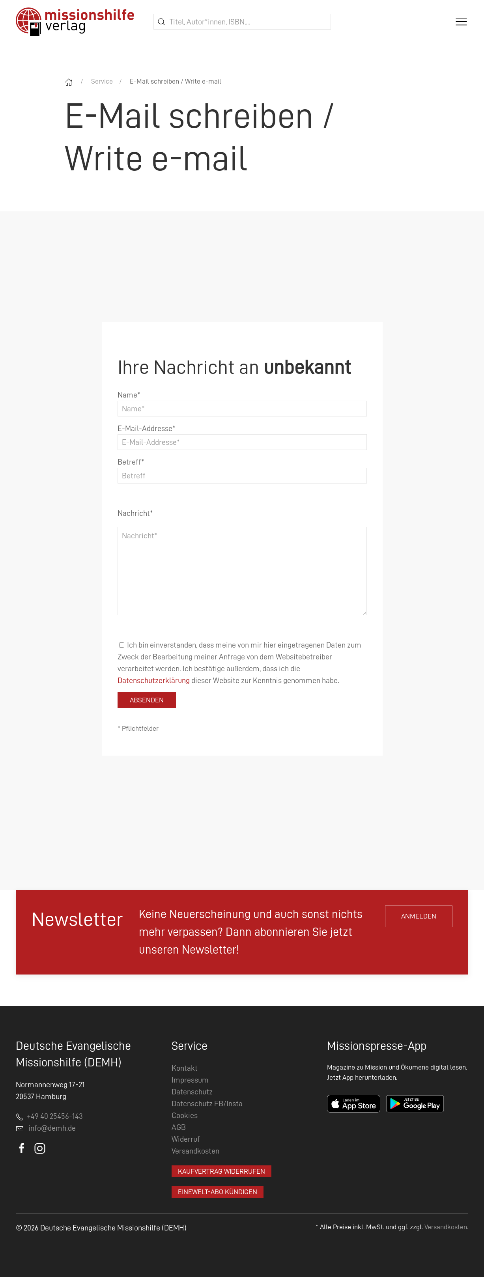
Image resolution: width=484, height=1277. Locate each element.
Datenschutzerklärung (154, 680)
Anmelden (418, 916)
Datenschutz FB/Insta (207, 1103)
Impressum (190, 1080)
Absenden (147, 700)
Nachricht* (135, 513)
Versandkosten (195, 1151)
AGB (179, 1127)
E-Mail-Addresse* (147, 428)
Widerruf (186, 1139)
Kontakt (185, 1068)
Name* (129, 395)
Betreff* (131, 462)
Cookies (185, 1115)
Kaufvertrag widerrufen (221, 1171)
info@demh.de (52, 1128)
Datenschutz (192, 1092)
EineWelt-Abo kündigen (217, 1191)
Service (102, 81)
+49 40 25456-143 (49, 1116)
